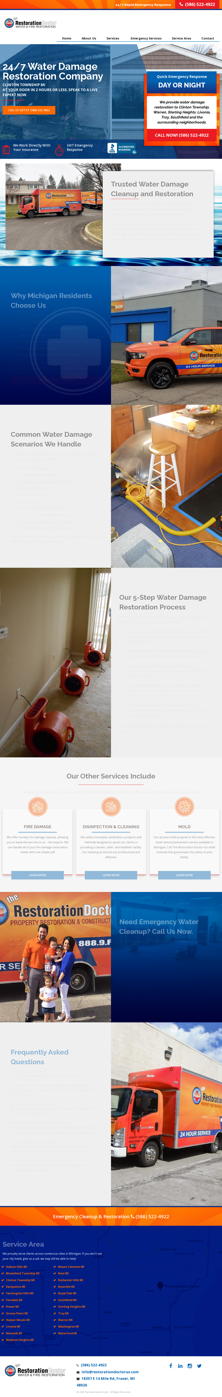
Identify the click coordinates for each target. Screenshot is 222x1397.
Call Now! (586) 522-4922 (182, 133)
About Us (89, 35)
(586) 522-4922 (152, 1214)
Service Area (181, 35)
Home (66, 35)
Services (113, 35)
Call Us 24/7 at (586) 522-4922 (29, 108)
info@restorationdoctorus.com (110, 1369)
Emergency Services (146, 35)
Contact (208, 35)
